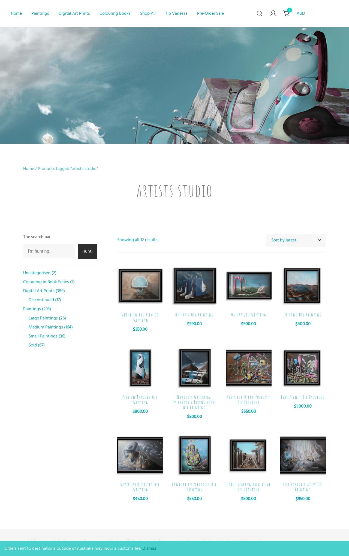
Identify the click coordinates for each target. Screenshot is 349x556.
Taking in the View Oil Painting (140, 317)
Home (16, 13)
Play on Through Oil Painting (140, 399)
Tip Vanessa (176, 13)
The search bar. (37, 237)
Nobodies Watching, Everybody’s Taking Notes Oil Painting (194, 402)
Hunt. (87, 251)
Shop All (148, 13)
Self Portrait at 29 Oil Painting (303, 487)
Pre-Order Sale (210, 13)
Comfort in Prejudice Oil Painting (194, 487)
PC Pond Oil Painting (302, 315)
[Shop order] (296, 240)
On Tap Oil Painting (248, 315)
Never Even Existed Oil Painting (140, 487)
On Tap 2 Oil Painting (194, 315)
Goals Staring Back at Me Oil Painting (249, 487)
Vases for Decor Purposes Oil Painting (248, 399)
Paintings (40, 13)
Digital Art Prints (74, 13)
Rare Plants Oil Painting (303, 397)
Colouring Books (115, 13)
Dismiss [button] (149, 548)
